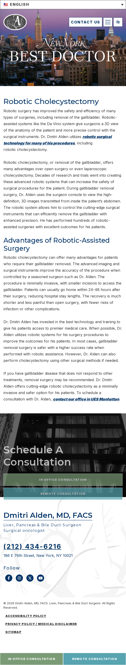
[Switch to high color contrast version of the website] (118, 22)
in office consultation (31, 659)
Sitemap (13, 632)
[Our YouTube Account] (40, 580)
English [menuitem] (19, 4)
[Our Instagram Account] (19, 580)
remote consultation (94, 659)
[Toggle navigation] (107, 22)
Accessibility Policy (25, 616)
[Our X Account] (30, 580)
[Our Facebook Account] (8, 580)
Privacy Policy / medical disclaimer (41, 624)
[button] (63, 4)
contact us (85, 22)
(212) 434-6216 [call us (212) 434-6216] (32, 546)
